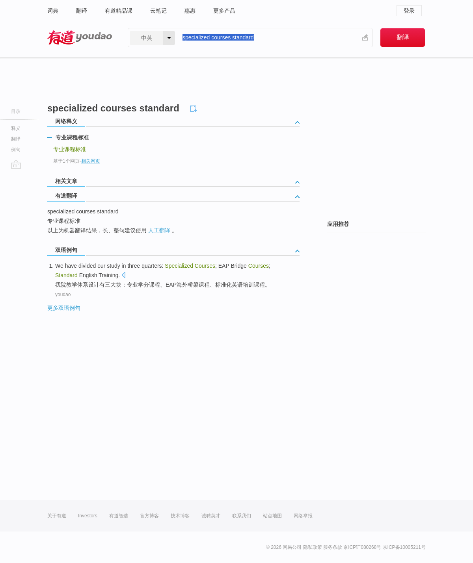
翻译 (81, 10)
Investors (87, 516)
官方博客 (149, 516)
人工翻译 (159, 230)
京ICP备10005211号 (404, 547)
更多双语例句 (63, 308)
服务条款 (332, 547)
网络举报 (303, 516)
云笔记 (158, 10)
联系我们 (241, 516)
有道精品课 (118, 10)
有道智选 (118, 516)
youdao (63, 294)
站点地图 (272, 516)
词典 (52, 10)
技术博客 (180, 516)
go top (16, 164)
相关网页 (90, 161)
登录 (409, 10)
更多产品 (224, 10)
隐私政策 (312, 547)
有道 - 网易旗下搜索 (79, 37)
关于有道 (56, 516)
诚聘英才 (210, 516)
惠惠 (190, 10)
